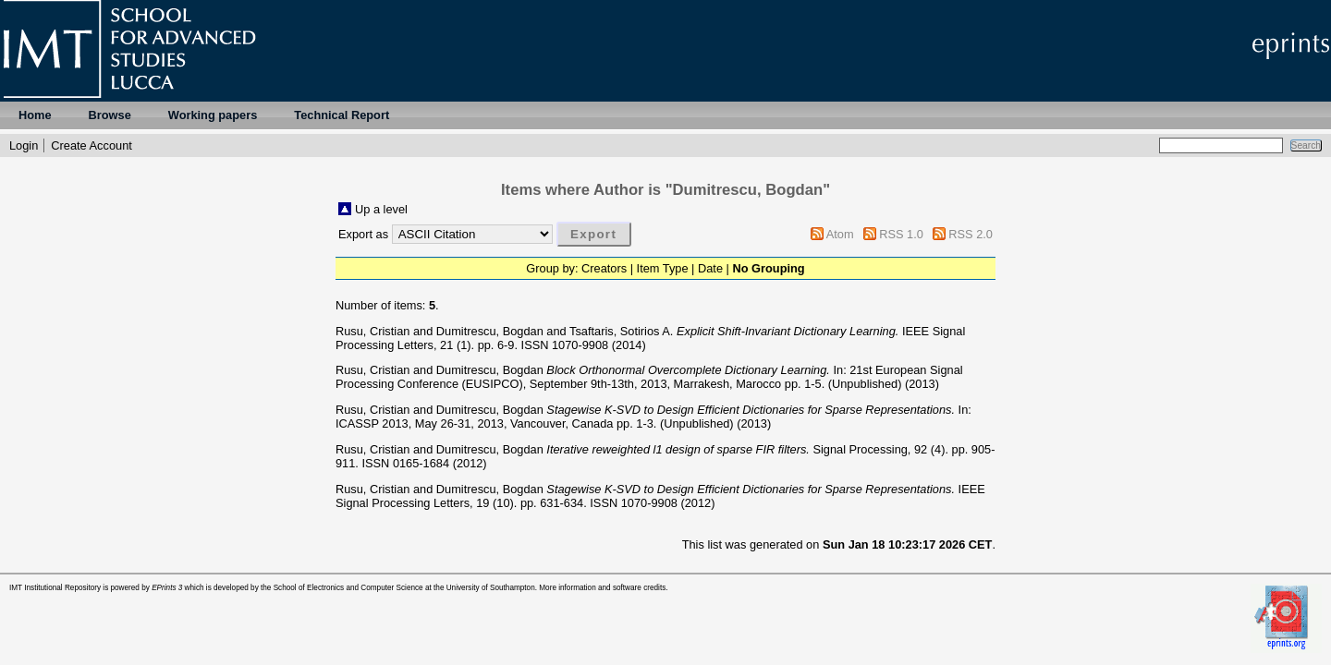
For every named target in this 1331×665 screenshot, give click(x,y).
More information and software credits (602, 588)
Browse (110, 115)
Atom (840, 234)
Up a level (381, 209)
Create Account (91, 145)
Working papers (212, 115)
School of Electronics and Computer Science (348, 588)
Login (23, 145)
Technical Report (341, 115)
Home (35, 115)
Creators (604, 268)
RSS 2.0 (970, 234)
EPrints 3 (167, 588)
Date (710, 268)
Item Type (663, 268)
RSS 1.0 (901, 234)
